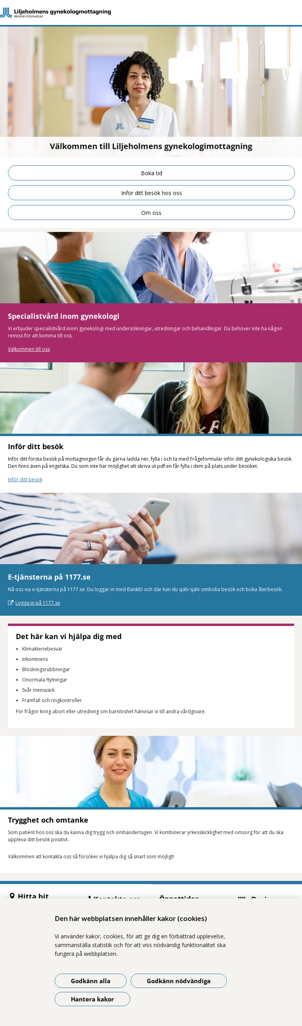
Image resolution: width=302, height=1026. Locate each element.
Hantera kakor (92, 999)
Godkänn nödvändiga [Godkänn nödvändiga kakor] (179, 981)
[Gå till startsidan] (151, 12)
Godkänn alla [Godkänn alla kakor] (90, 981)
